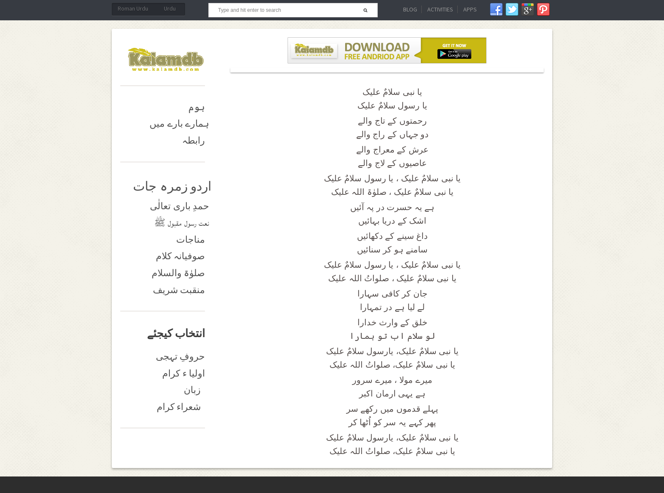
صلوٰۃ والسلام (178, 273)
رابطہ (193, 140)
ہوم (196, 107)
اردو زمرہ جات (172, 186)
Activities (440, 9)
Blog (410, 9)
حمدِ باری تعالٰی (179, 206)
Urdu (170, 8)
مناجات (190, 239)
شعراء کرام (179, 407)
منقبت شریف (179, 290)
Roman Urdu (133, 8)
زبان (192, 390)
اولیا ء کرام (183, 373)
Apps (470, 9)
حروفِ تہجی (180, 356)
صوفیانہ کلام (180, 256)
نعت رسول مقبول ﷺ (182, 222)
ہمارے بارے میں (179, 123)
